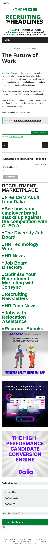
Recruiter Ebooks (24, 328)
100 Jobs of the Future (11, 73)
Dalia (14, 30)
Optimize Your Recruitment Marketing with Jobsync (19, 281)
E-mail (30, 9)
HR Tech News (21, 305)
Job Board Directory (15, 265)
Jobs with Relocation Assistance (14, 317)
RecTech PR (10, 504)
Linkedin (15, 9)
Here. (28, 112)
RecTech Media (11, 498)
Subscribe (32, 543)
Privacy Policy (19, 543)
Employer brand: (16, 32)
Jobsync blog (10, 492)
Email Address (10, 167)
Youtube (20, 9)
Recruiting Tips (39, 133)
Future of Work (16, 137)
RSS (25, 9)
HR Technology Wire (20, 246)
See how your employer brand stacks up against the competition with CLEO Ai (24, 217)
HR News (15, 255)
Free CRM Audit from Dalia (20, 199)
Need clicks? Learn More (12, 513)
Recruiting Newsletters (15, 296)
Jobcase (10, 34)
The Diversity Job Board (22, 235)
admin (33, 48)
